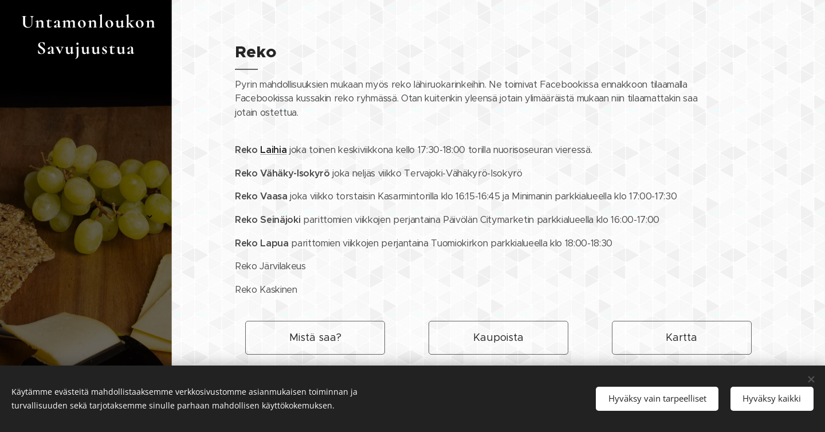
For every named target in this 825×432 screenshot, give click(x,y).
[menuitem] (85, 140)
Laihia (273, 150)
